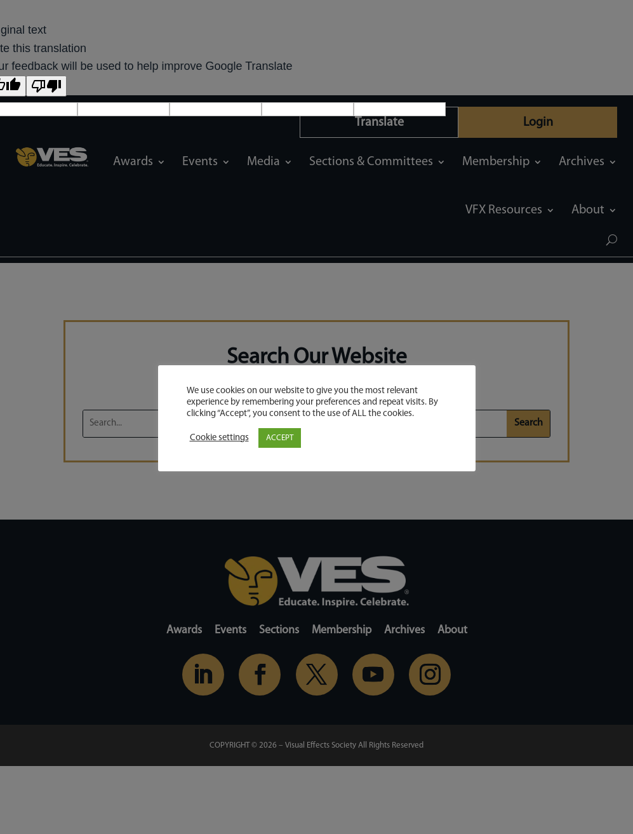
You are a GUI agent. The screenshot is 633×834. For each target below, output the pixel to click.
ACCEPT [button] (279, 438)
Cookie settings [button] (219, 438)
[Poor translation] (46, 86)
